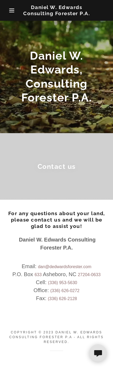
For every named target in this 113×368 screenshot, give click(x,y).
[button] (8, 10)
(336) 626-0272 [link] (64, 290)
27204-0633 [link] (89, 274)
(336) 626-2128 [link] (62, 298)
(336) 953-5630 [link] (62, 282)
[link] (56, 10)
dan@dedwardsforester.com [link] (64, 266)
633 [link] (38, 274)
